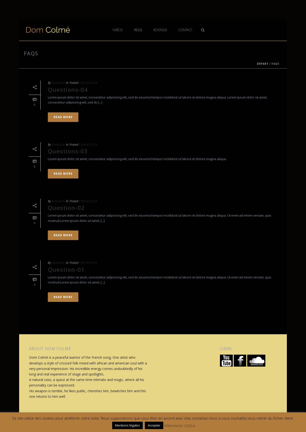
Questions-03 (68, 151)
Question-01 (66, 269)
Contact (185, 30)
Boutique (160, 30)
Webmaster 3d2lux (179, 425)
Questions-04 (68, 89)
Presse (138, 30)
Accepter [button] (154, 425)
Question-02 (66, 208)
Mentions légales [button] (127, 425)
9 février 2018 (88, 83)
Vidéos (117, 30)
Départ (262, 63)
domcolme (58, 83)
